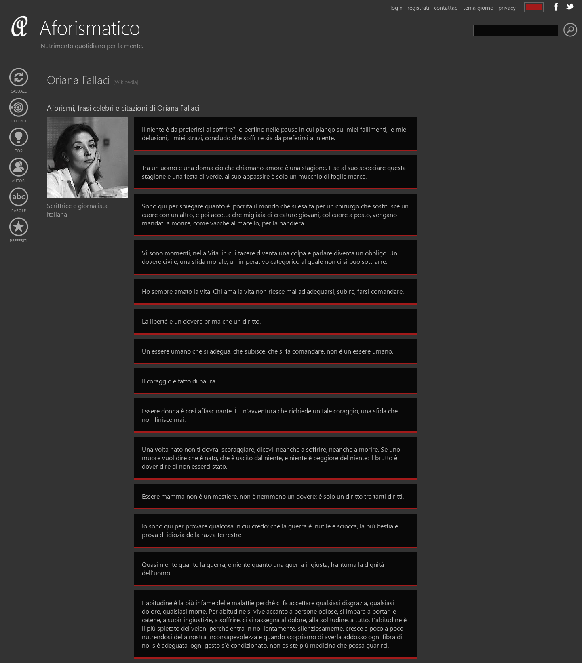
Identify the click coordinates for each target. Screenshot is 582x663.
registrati (418, 7)
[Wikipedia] (123, 81)
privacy (507, 7)
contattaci (446, 7)
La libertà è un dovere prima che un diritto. (201, 321)
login (396, 7)
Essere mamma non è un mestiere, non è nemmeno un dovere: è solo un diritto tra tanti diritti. (273, 496)
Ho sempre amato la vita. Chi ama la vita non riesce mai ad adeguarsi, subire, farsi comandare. (273, 291)
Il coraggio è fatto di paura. (179, 381)
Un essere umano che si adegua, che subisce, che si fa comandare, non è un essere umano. (267, 351)
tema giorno (478, 7)
